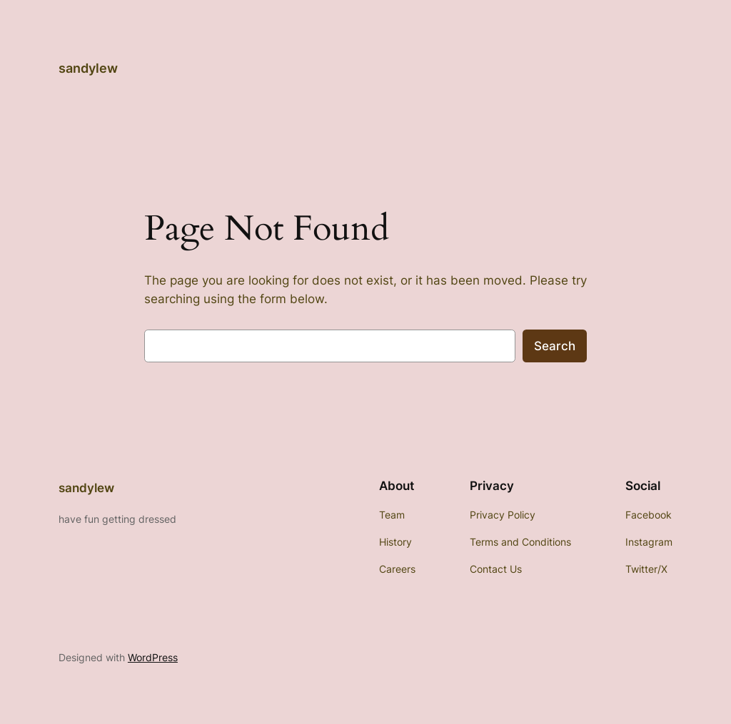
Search (554, 346)
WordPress (153, 657)
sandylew (88, 68)
